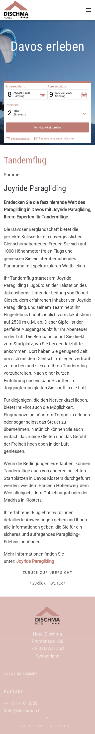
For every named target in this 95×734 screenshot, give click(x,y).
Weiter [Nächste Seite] (58, 583)
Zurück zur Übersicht (47, 573)
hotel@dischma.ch (22, 710)
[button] (88, 10)
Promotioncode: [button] (18, 138)
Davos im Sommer (21, 674)
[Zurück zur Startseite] (16, 10)
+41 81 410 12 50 (21, 703)
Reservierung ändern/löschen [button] (54, 138)
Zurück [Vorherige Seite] (38, 583)
